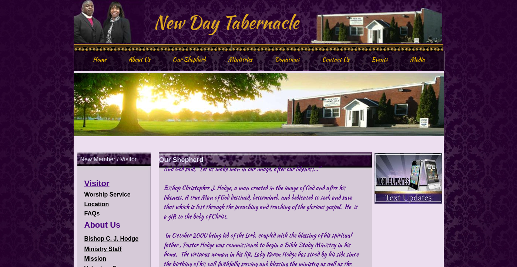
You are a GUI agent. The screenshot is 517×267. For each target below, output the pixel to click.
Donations (287, 59)
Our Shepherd (189, 59)
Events (380, 59)
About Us (139, 59)
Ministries (240, 59)
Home (99, 59)
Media (417, 59)
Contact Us (335, 59)
